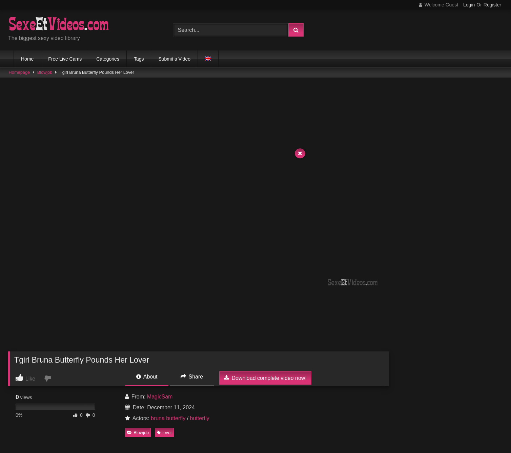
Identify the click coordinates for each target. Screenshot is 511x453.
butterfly (199, 418)
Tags (139, 59)
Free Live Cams (65, 59)
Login (469, 4)
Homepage (19, 72)
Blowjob (45, 72)
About (146, 377)
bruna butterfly (168, 418)
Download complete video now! (265, 378)
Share (192, 377)
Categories (107, 59)
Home (27, 59)
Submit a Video (174, 59)
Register (492, 4)
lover (164, 432)
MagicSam (160, 397)
